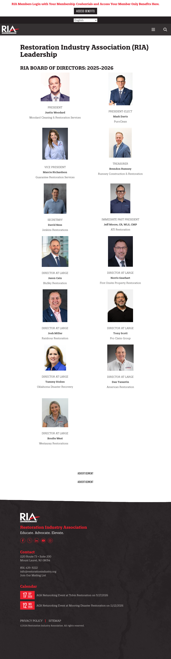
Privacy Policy (31, 620)
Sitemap (55, 620)
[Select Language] (85, 20)
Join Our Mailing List (33, 575)
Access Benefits (85, 11)
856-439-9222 (29, 567)
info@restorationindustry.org (38, 571)
